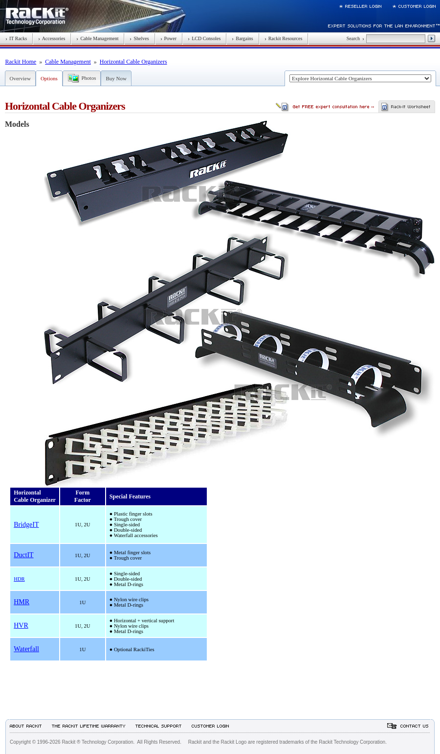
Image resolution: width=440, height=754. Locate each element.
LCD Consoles (204, 38)
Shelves (139, 38)
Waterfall (26, 649)
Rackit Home (21, 61)
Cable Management (97, 38)
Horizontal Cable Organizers (133, 61)
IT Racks (16, 38)
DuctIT (23, 555)
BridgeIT (26, 524)
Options (49, 78)
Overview (20, 78)
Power (168, 38)
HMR (21, 602)
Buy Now (116, 78)
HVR (21, 625)
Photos (89, 78)
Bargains (242, 38)
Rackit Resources (283, 38)
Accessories (51, 38)
